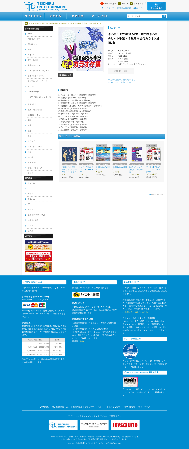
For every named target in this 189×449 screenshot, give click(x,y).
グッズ (30, 226)
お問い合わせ (129, 407)
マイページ (109, 8)
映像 (29, 136)
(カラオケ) (115, 27)
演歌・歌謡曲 (33, 60)
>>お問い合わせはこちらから (135, 312)
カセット (31, 194)
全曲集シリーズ (34, 65)
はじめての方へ (108, 3)
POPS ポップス (34, 39)
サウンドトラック (35, 168)
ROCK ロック (33, 44)
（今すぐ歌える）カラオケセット (39, 98)
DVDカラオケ (33, 92)
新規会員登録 (125, 8)
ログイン (140, 8)
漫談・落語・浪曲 (35, 110)
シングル (31, 183)
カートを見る (156, 6)
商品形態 (78, 16)
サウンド (31, 141)
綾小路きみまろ (34, 115)
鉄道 (29, 131)
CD (29, 188)
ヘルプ (123, 3)
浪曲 (29, 125)
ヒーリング (32, 163)
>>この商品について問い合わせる (121, 80)
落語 (29, 120)
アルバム (31, 199)
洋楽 (29, 152)
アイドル (31, 55)
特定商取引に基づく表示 (83, 407)
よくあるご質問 (113, 407)
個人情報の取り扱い (61, 407)
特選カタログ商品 (35, 147)
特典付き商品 (33, 220)
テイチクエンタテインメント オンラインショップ (45, 6)
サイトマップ (138, 3)
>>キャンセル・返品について (119, 82)
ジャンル (55, 16)
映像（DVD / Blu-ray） (37, 215)
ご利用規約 (44, 407)
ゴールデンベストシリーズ (38, 71)
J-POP (30, 34)
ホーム (26, 23)
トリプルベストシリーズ (37, 81)
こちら (81, 341)
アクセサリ (32, 104)
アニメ (30, 173)
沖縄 (29, 50)
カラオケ (31, 86)
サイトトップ (33, 16)
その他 (30, 157)
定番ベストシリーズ (36, 76)
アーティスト (100, 16)
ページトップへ (156, 194)
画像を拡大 (65, 75)
